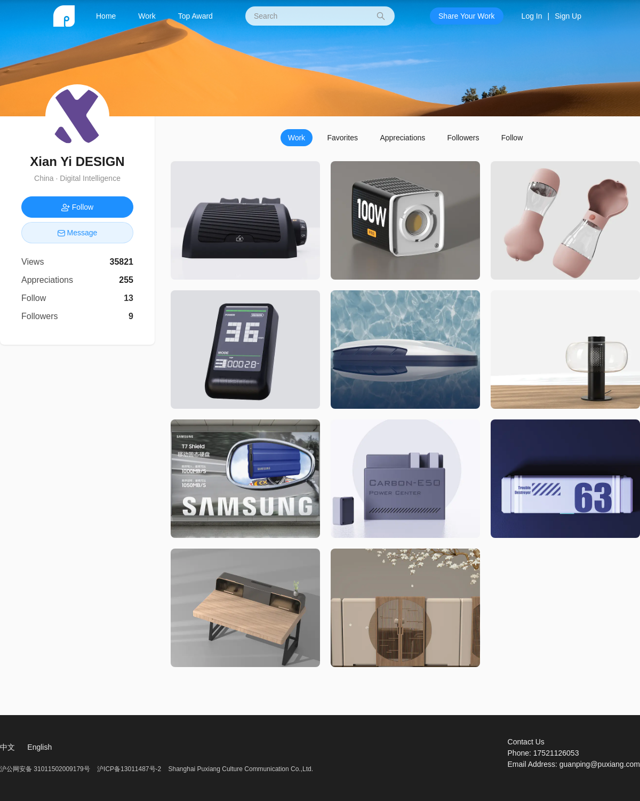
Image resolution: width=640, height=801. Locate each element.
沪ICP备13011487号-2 (129, 769)
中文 (7, 747)
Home (106, 16)
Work (146, 16)
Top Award (195, 16)
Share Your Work (466, 16)
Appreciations (402, 137)
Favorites (342, 137)
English (39, 747)
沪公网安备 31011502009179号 (46, 769)
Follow (512, 137)
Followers (463, 137)
